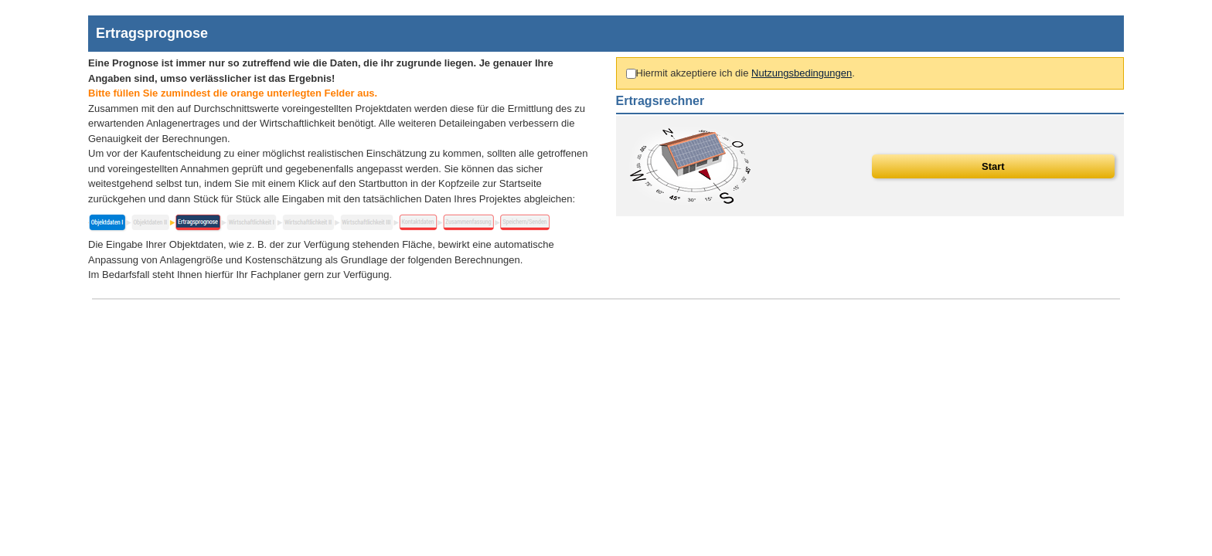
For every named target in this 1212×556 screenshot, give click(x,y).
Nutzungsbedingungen (801, 73)
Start (993, 166)
